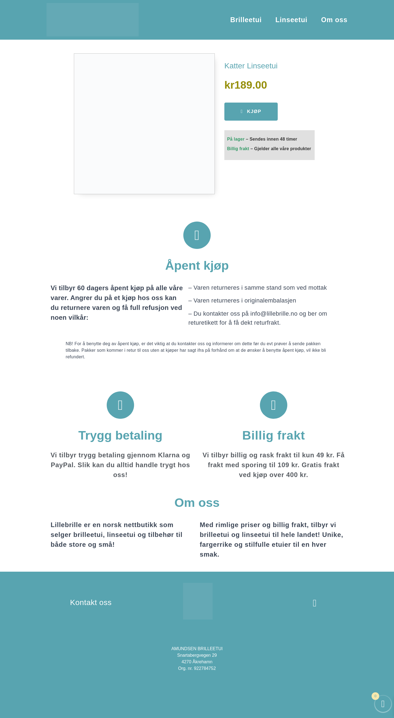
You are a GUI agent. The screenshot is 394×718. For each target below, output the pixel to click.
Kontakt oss (91, 602)
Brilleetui (246, 20)
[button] (251, 112)
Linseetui (292, 20)
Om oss (334, 20)
